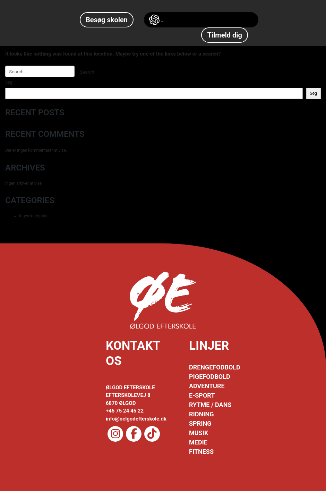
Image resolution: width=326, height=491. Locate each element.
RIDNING (201, 414)
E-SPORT (202, 395)
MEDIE (198, 442)
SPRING (200, 423)
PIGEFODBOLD (209, 376)
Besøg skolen (107, 20)
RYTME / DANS (210, 404)
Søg (8, 82)
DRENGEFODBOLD (214, 367)
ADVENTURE (207, 386)
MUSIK (198, 432)
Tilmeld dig (224, 35)
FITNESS (201, 451)
